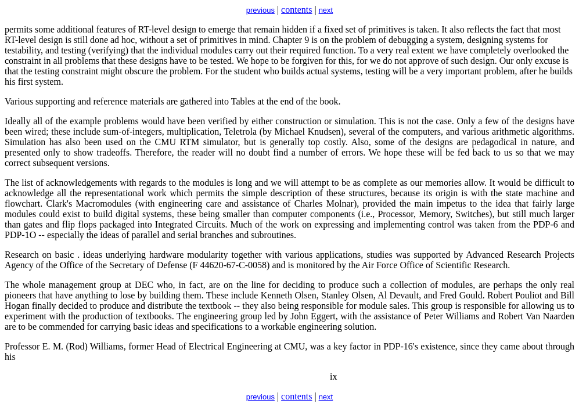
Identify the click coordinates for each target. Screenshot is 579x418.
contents (296, 10)
